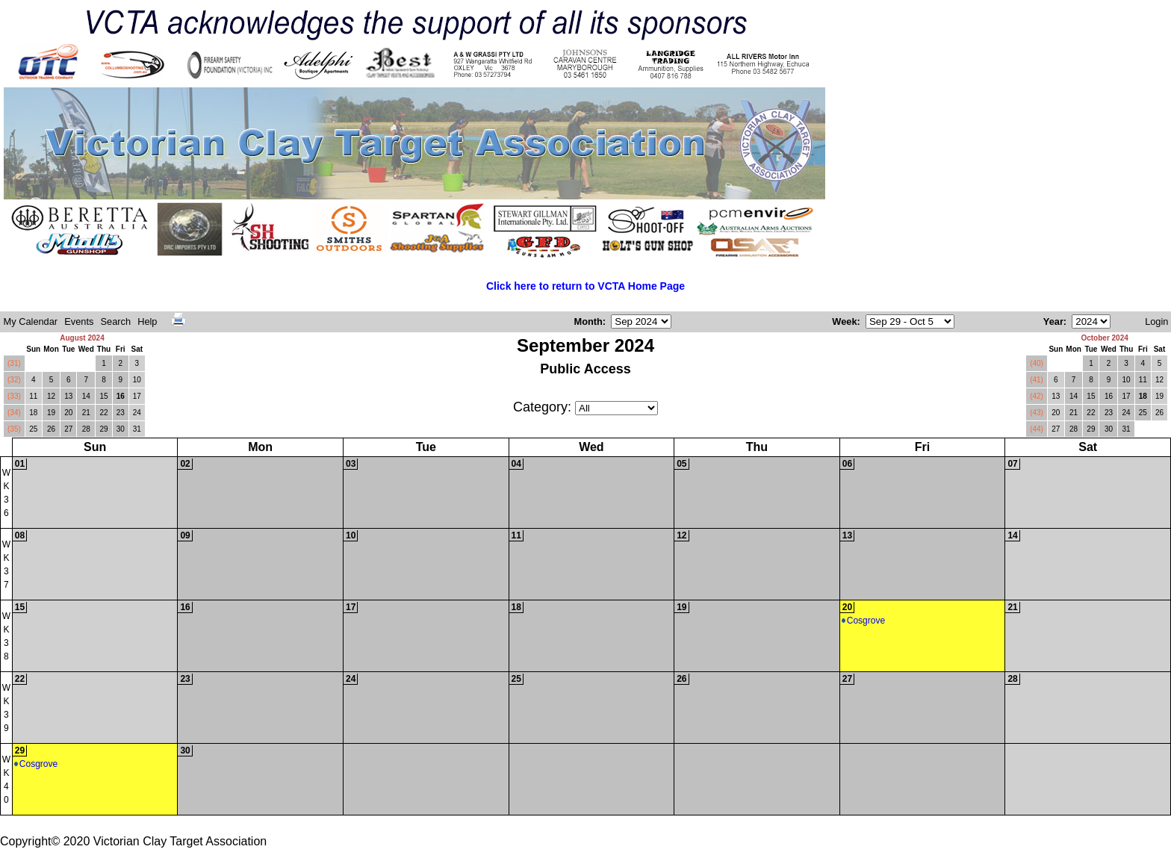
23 (121, 412)
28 (86, 429)
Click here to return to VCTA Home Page (585, 286)
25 (33, 429)
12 (51, 396)
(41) (1036, 380)
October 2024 (1104, 338)
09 (185, 535)
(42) (1036, 396)
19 (51, 412)
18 (33, 412)
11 (33, 396)
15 (103, 396)
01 (20, 464)
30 (121, 429)
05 (681, 464)
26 (51, 429)
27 (68, 429)
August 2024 (82, 338)
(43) (1036, 412)
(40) (1036, 363)
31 (137, 429)
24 (137, 412)
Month (588, 321)
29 (103, 429)
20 (68, 412)
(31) (14, 363)
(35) (14, 429)
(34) (14, 412)
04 (516, 464)
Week (844, 321)
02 (185, 464)
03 (350, 464)
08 (20, 535)
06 (847, 464)
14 (86, 396)
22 (103, 412)
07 (1012, 464)
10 (137, 380)
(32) (14, 380)
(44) (1036, 429)
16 (121, 396)
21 (86, 412)
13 (68, 396)
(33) (14, 396)
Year (1053, 321)
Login (1156, 321)
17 (137, 396)
